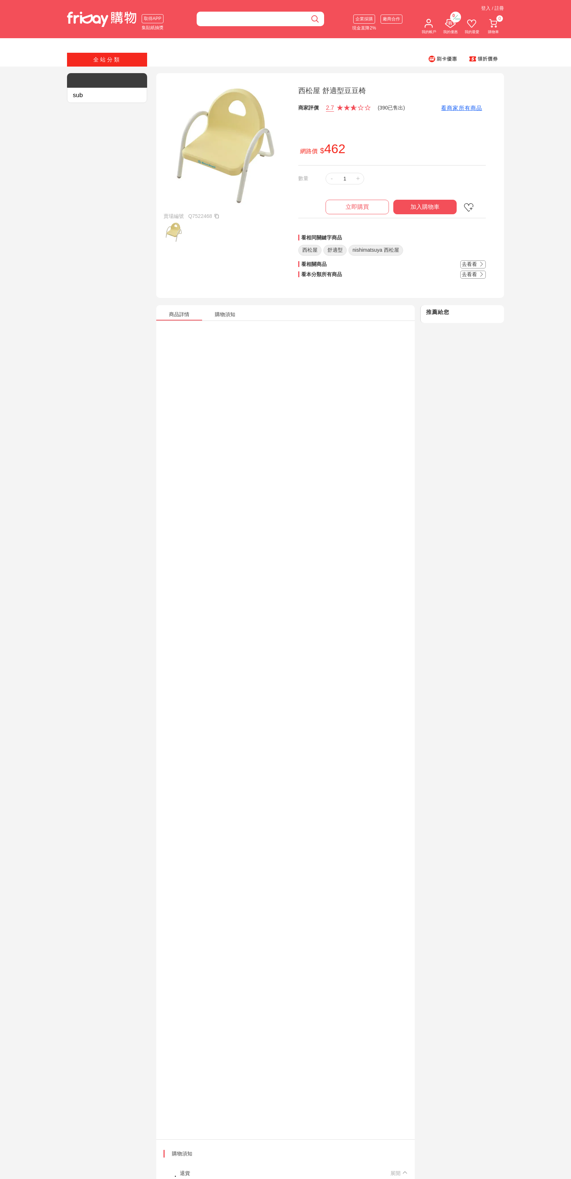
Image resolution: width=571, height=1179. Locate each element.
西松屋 (310, 250)
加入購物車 (425, 207)
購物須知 (182, 1153)
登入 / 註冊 (492, 8)
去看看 (473, 264)
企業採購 (364, 18)
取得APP (152, 18)
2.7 (330, 108)
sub (78, 95)
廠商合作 (391, 18)
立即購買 (357, 207)
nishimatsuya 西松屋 (376, 250)
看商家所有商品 (461, 108)
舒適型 (335, 250)
